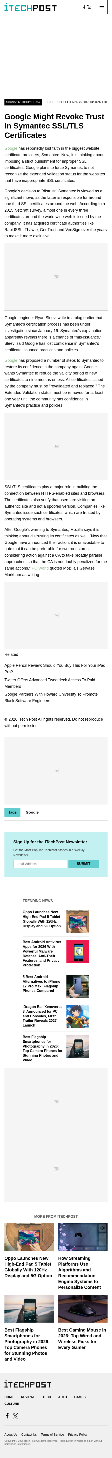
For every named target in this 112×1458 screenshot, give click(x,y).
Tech (49, 102)
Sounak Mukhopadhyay (23, 102)
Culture (11, 1403)
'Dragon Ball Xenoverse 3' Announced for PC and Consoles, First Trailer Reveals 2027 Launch (42, 1016)
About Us (10, 1434)
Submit (83, 864)
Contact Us (29, 1434)
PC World (40, 568)
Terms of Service (52, 1434)
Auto (62, 1397)
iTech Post (27, 719)
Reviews (28, 1397)
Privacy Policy (77, 1434)
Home (9, 1397)
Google (10, 148)
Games (80, 1397)
